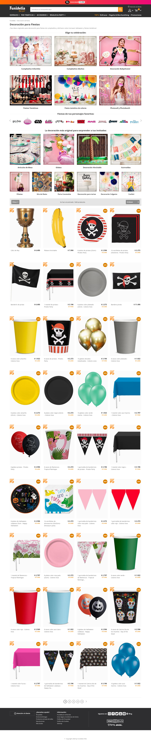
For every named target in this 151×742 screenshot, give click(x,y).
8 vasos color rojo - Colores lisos (20, 630)
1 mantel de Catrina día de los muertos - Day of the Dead (87, 686)
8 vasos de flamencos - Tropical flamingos (52, 468)
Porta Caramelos (64, 194)
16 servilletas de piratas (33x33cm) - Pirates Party (119, 251)
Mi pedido (39, 715)
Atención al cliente (22, 713)
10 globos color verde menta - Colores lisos (85, 414)
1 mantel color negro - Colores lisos (119, 468)
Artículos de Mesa (25, 167)
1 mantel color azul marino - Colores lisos (120, 414)
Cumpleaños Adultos (75, 69)
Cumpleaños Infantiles (30, 69)
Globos (59, 167)
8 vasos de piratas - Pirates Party (53, 360)
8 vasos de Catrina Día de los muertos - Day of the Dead (120, 631)
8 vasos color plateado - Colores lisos (119, 360)
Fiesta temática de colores (75, 108)
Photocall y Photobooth (120, 108)
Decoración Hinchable (92, 167)
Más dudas (39, 723)
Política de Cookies (63, 721)
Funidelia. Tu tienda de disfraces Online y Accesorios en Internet (17, 9)
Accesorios (42, 15)
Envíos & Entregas (41, 717)
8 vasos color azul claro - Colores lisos (52, 630)
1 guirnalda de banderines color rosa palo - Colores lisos (87, 523)
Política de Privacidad (63, 719)
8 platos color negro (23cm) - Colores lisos (53, 414)
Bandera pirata (116, 305)
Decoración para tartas (87, 194)
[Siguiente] (86, 701)
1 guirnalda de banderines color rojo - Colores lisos (120, 522)
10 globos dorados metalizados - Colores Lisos (87, 360)
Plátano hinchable (50, 250)
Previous (10, 121)
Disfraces (14, 15)
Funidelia (12, 21)
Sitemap (59, 723)
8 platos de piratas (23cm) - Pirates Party (87, 251)
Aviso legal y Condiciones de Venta (67, 717)
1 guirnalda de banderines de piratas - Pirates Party (87, 468)
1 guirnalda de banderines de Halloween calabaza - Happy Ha (53, 686)
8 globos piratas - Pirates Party (19, 468)
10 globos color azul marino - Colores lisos (118, 685)
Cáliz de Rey (15, 250)
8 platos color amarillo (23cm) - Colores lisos (18, 414)
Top (96, 15)
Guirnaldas (126, 167)
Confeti (131, 194)
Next (141, 121)
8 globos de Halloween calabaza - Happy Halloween (85, 631)
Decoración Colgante (109, 194)
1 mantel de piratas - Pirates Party (51, 306)
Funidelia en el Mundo (64, 715)
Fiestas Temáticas (30, 108)
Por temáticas (27, 15)
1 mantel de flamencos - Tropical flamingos (19, 576)
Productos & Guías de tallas (44, 719)
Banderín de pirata (17, 305)
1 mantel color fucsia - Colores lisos (18, 685)
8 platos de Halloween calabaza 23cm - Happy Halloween (19, 523)
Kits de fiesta (42, 194)
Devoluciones (40, 721)
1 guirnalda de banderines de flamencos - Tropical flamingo (87, 577)
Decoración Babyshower (120, 69)
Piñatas (20, 194)
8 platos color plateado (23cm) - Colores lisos (86, 306)
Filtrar (14, 202)
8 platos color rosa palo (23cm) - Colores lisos (52, 576)
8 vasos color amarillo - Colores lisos (19, 360)
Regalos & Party (57, 15)
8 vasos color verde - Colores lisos (118, 576)
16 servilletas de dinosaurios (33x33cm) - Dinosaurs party (52, 523)
